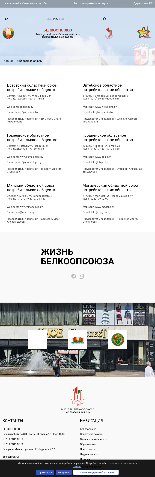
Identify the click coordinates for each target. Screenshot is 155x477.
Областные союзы (29, 60)
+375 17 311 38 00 (13, 439)
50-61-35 (39, 148)
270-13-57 (39, 198)
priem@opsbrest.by (26, 112)
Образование (88, 444)
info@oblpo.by (99, 162)
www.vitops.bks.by (106, 106)
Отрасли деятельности (93, 439)
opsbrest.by (26, 106)
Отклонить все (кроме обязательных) (96, 472)
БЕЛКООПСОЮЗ (12, 429)
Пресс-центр (87, 449)
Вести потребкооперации (92, 3)
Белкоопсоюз (88, 429)
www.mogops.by (104, 207)
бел (61, 18)
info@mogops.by (101, 212)
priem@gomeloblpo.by (28, 162)
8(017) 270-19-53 (23, 198)
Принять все (45, 472)
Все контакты (11, 457)
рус (55, 18)
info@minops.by (24, 212)
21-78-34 (39, 98)
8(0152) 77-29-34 (98, 148)
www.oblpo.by (103, 157)
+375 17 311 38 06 (13, 444)
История (85, 459)
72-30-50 (114, 148)
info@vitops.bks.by (102, 112)
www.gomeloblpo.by (31, 157)
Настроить (64, 472)
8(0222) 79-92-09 (98, 198)
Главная (8, 60)
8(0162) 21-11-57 (23, 98)
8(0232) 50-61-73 (23, 148)
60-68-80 (114, 98)
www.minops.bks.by (31, 207)
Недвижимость (89, 454)
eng (49, 18)
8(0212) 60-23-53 (98, 98)
